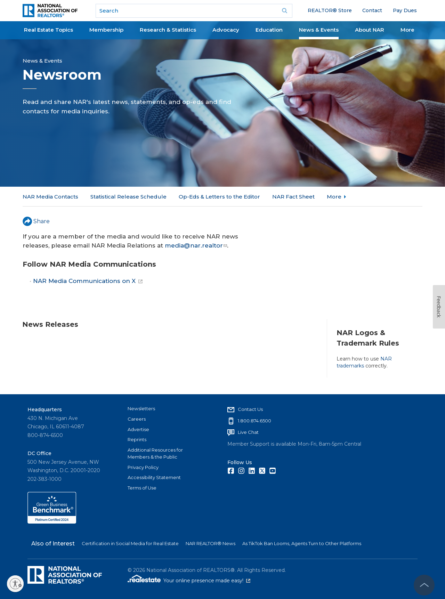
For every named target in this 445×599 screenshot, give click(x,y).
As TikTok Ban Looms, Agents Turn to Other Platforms (301, 543)
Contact (372, 10)
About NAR (369, 29)
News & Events (319, 29)
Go (285, 11)
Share (36, 221)
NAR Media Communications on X (88, 280)
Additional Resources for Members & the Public (155, 453)
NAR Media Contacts (50, 196)
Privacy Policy (143, 467)
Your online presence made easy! (206, 580)
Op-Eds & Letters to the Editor (219, 196)
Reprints (137, 439)
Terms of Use (142, 488)
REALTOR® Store (330, 10)
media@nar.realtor (196, 245)
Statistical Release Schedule (128, 196)
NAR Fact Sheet (293, 196)
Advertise (138, 429)
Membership (106, 29)
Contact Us (250, 409)
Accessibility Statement (154, 477)
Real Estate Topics (48, 29)
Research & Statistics (168, 29)
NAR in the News (349, 196)
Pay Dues (405, 10)
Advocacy (225, 29)
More (407, 29)
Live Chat (248, 432)
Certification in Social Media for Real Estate (130, 543)
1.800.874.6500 (254, 420)
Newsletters (141, 408)
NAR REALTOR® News (210, 543)
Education (269, 29)
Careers (137, 419)
